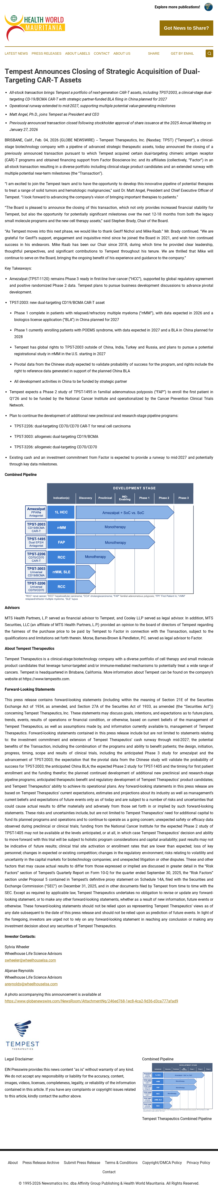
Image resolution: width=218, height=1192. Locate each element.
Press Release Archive (41, 1162)
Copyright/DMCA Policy (162, 1162)
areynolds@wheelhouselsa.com (31, 984)
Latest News (16, 53)
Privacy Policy (198, 1162)
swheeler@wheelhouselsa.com (30, 960)
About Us (121, 53)
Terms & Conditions (121, 1162)
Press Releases (46, 53)
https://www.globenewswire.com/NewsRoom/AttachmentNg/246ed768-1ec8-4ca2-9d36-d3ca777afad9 (91, 1001)
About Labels (77, 53)
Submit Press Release (82, 1162)
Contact (102, 53)
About (13, 1162)
